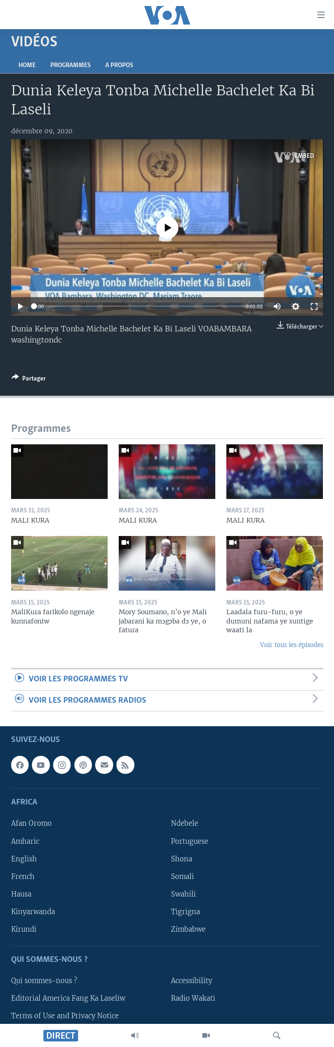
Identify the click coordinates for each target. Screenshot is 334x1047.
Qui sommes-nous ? (44, 981)
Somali (182, 876)
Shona (181, 859)
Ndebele (184, 823)
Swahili (183, 894)
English (24, 859)
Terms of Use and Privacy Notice (65, 1016)
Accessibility (191, 981)
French (23, 876)
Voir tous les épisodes (291, 645)
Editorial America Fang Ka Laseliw (68, 998)
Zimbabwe (188, 929)
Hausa (21, 894)
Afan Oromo (31, 823)
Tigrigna (185, 912)
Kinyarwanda (33, 912)
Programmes (70, 65)
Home (27, 65)
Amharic (25, 841)
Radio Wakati (193, 998)
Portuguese (189, 841)
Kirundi (23, 929)
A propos (119, 65)
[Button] (29, 380)
